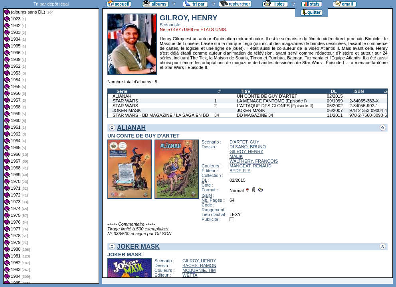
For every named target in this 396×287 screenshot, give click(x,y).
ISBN (358, 91)
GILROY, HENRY (246, 151)
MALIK (236, 156)
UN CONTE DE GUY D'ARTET (267, 96)
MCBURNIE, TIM (199, 270)
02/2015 (335, 96)
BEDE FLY (240, 170)
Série (122, 91)
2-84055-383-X (363, 100)
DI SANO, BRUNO (248, 146)
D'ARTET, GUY (244, 142)
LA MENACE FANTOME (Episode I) (272, 100)
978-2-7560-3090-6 (368, 115)
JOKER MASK (127, 110)
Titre (245, 91)
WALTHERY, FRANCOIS (254, 161)
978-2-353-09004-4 (368, 110)
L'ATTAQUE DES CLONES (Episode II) (275, 105)
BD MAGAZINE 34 (255, 115)
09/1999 (335, 100)
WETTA (190, 275)
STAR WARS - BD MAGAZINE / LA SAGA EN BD (161, 115)
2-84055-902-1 (363, 105)
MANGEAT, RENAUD (250, 165)
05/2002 (335, 105)
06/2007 (335, 110)
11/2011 (335, 115)
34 (216, 115)
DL (334, 91)
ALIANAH (122, 96)
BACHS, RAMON (199, 265)
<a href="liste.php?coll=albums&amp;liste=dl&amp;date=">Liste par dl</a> (51, 142)
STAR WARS (125, 100)
